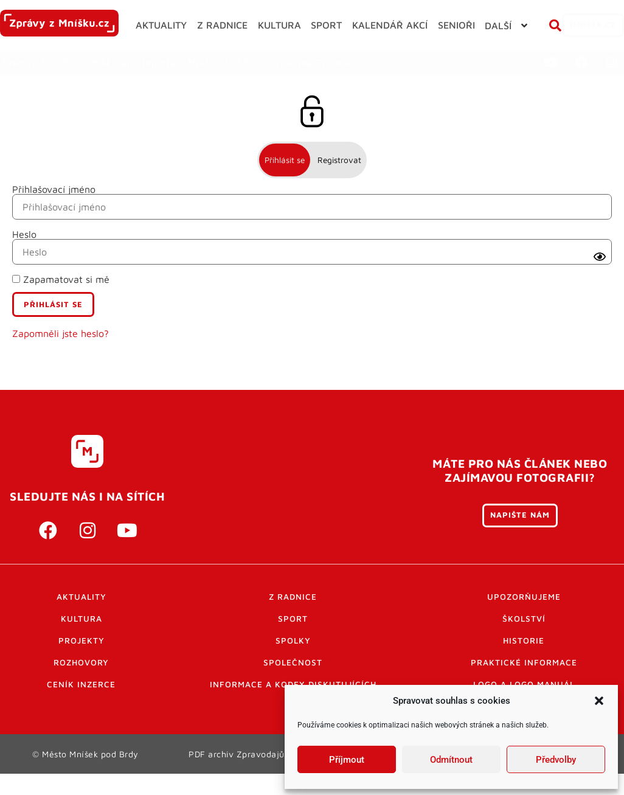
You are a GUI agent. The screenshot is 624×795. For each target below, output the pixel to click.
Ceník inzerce (81, 706)
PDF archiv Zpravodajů (237, 775)
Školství (524, 640)
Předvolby (556, 759)
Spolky (293, 662)
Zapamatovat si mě (60, 302)
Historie (523, 662)
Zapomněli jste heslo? (60, 355)
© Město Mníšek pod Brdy (86, 775)
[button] (599, 701)
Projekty (81, 662)
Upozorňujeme (524, 618)
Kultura (81, 640)
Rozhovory (81, 684)
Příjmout (346, 759)
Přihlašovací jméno (53, 212)
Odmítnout (451, 759)
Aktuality (81, 618)
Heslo (24, 257)
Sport (293, 640)
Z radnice (293, 618)
